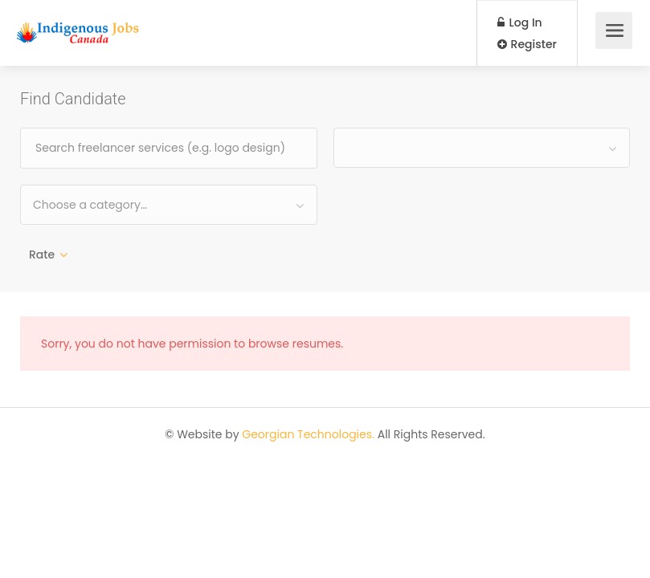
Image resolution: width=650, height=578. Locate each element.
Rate (42, 254)
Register (527, 44)
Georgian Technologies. (308, 434)
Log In (519, 22)
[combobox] (482, 148)
